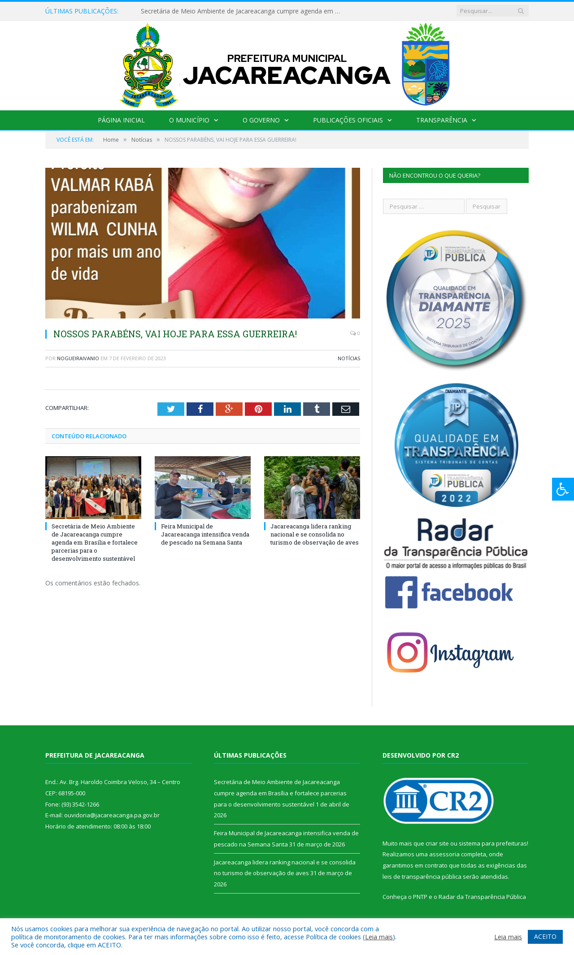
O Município (189, 120)
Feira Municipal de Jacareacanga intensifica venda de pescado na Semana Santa (205, 534)
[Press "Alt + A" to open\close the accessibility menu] (563, 489)
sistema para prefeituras (493, 843)
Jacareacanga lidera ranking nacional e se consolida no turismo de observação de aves (314, 534)
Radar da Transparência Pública (482, 897)
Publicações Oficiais (348, 120)
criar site (437, 843)
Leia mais (379, 936)
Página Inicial (121, 120)
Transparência (441, 120)
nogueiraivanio (78, 358)
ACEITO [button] (545, 936)
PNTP (420, 897)
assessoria (444, 854)
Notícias (349, 358)
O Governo (261, 120)
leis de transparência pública (422, 876)
